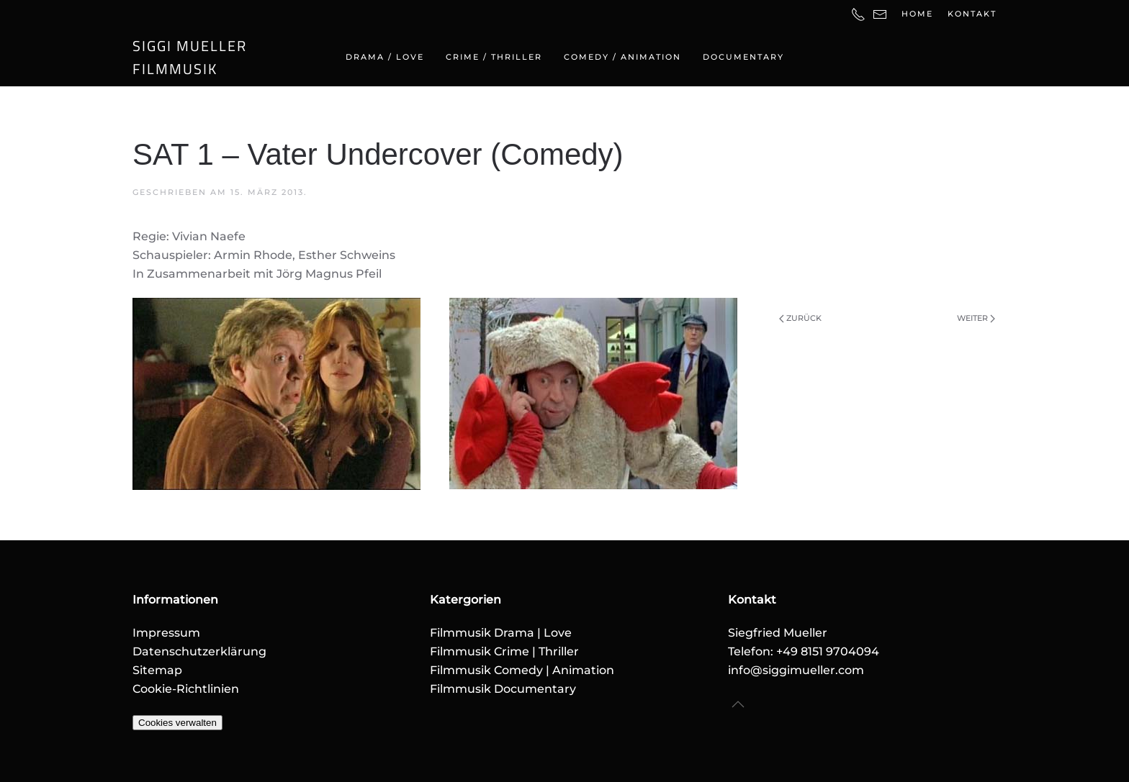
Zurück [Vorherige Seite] (800, 318)
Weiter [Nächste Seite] (976, 318)
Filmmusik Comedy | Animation (522, 670)
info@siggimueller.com (796, 670)
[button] (738, 704)
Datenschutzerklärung (199, 651)
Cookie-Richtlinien (185, 689)
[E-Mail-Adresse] (880, 14)
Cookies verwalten (177, 722)
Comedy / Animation (622, 57)
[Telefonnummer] (858, 14)
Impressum (166, 633)
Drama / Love (385, 57)
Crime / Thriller (494, 57)
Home (917, 14)
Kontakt (972, 14)
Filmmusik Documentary (503, 689)
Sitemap (157, 670)
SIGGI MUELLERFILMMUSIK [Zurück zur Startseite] (189, 58)
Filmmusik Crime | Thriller (504, 651)
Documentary (743, 57)
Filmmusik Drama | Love (501, 633)
